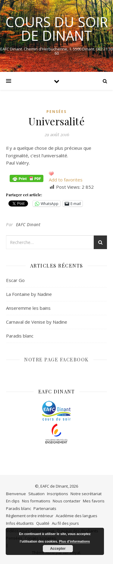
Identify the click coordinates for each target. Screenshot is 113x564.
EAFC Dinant (28, 224)
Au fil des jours (65, 523)
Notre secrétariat (86, 493)
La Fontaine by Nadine (29, 294)
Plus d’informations (74, 541)
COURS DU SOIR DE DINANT (56, 28)
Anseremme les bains (28, 308)
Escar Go (15, 280)
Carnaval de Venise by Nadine (36, 322)
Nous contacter (66, 501)
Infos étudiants (20, 523)
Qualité (42, 523)
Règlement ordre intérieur (29, 515)
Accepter (57, 548)
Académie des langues (76, 515)
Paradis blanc (19, 336)
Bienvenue (16, 493)
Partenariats (44, 508)
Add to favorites (66, 180)
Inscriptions (57, 493)
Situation (36, 493)
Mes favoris (94, 501)
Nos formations (36, 501)
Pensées (56, 111)
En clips (13, 501)
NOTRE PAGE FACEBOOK (56, 359)
